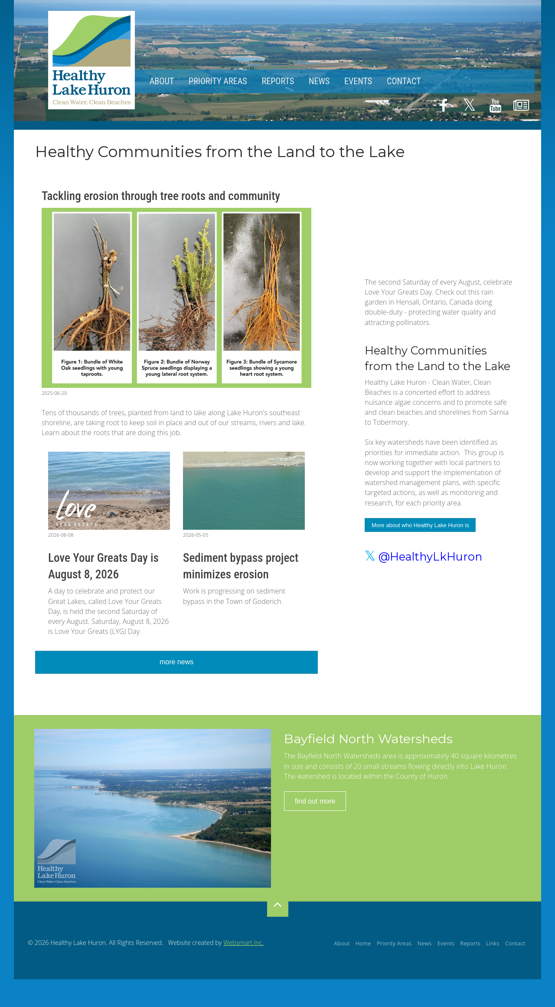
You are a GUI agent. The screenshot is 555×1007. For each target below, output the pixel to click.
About (162, 81)
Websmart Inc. (243, 942)
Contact (404, 81)
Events (358, 81)
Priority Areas (218, 81)
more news (176, 662)
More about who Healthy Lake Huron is (420, 525)
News (319, 81)
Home (363, 943)
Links (493, 943)
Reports (277, 81)
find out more (315, 801)
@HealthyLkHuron (423, 556)
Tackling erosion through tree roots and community (161, 196)
